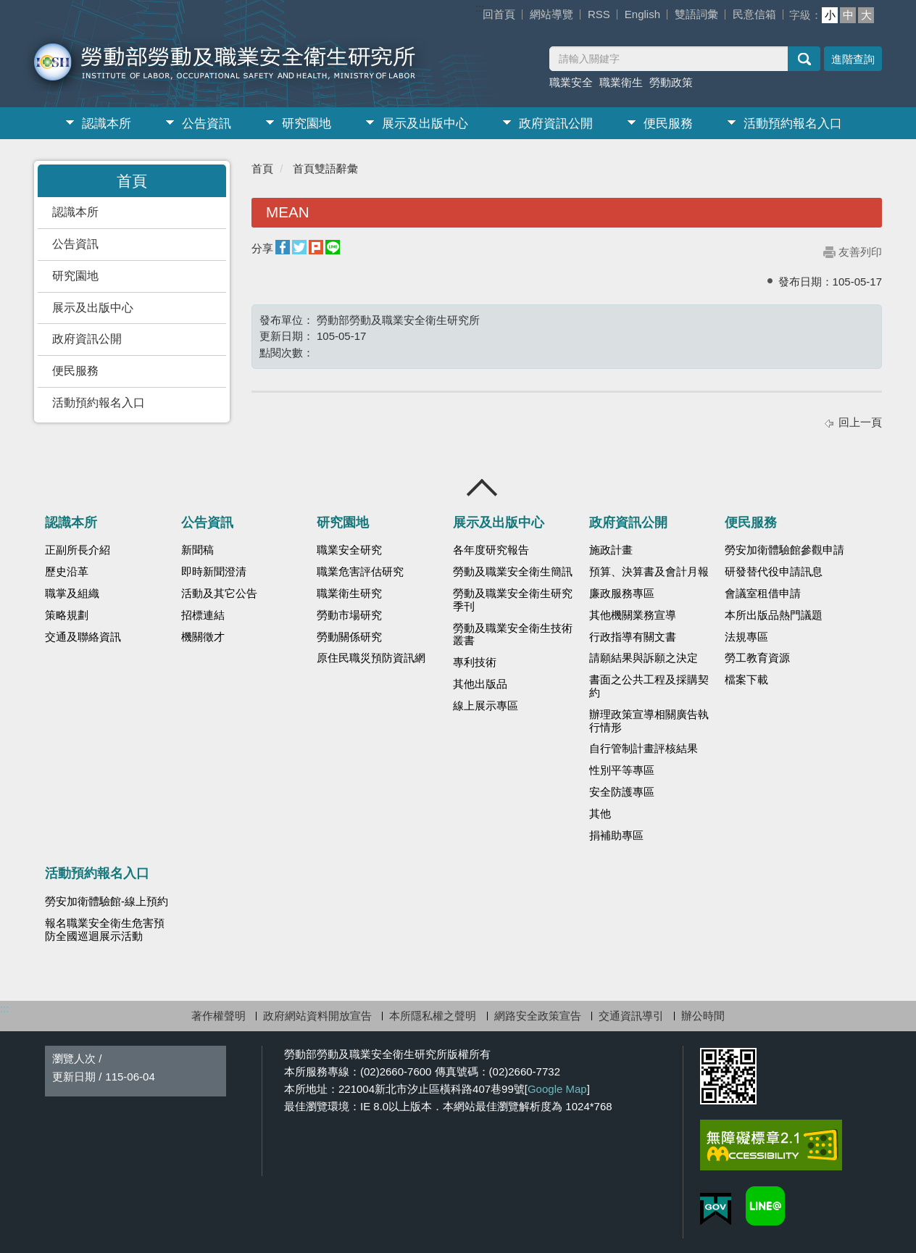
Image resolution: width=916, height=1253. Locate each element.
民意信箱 (754, 14)
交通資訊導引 (631, 1016)
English (642, 14)
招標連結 (203, 615)
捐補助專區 (616, 835)
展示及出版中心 (425, 123)
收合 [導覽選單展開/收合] (483, 488)
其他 (600, 814)
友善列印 (860, 252)
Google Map (557, 1089)
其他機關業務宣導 (632, 615)
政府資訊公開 (556, 123)
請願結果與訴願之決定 (643, 658)
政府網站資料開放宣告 (317, 1016)
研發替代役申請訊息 (774, 572)
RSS (599, 14)
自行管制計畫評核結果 (643, 748)
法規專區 (746, 637)
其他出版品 (480, 684)
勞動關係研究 (349, 637)
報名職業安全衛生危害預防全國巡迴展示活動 (105, 929)
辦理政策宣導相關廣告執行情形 (649, 721)
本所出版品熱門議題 (774, 615)
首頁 (262, 168)
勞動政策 (671, 82)
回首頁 (499, 14)
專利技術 (474, 662)
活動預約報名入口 (793, 123)
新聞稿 (197, 550)
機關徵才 (203, 637)
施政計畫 (611, 550)
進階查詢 (853, 59)
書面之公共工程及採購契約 (649, 686)
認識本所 (106, 123)
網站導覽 (551, 14)
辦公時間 (703, 1016)
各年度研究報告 (491, 550)
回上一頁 (860, 422)
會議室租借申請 (763, 593)
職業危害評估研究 (360, 572)
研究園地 (306, 123)
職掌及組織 (72, 593)
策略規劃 (66, 615)
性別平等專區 (621, 770)
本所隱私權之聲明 (432, 1016)
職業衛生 (621, 82)
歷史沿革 (66, 572)
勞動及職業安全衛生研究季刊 (512, 600)
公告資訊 (206, 123)
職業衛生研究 (349, 593)
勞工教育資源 (757, 658)
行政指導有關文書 (632, 637)
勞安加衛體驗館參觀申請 (784, 550)
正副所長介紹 (77, 550)
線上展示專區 (485, 706)
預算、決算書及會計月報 (649, 572)
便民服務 (668, 123)
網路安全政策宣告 (537, 1016)
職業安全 (571, 82)
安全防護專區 (621, 792)
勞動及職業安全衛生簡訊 (512, 572)
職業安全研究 (349, 550)
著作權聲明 (218, 1016)
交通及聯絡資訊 (83, 637)
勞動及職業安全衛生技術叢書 (512, 635)
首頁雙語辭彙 (325, 168)
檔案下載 (746, 680)
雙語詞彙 (696, 14)
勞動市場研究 (349, 615)
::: (480, 7)
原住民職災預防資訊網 (371, 658)
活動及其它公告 (219, 593)
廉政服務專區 (621, 593)
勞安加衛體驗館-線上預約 (106, 901)
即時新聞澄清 (213, 572)
